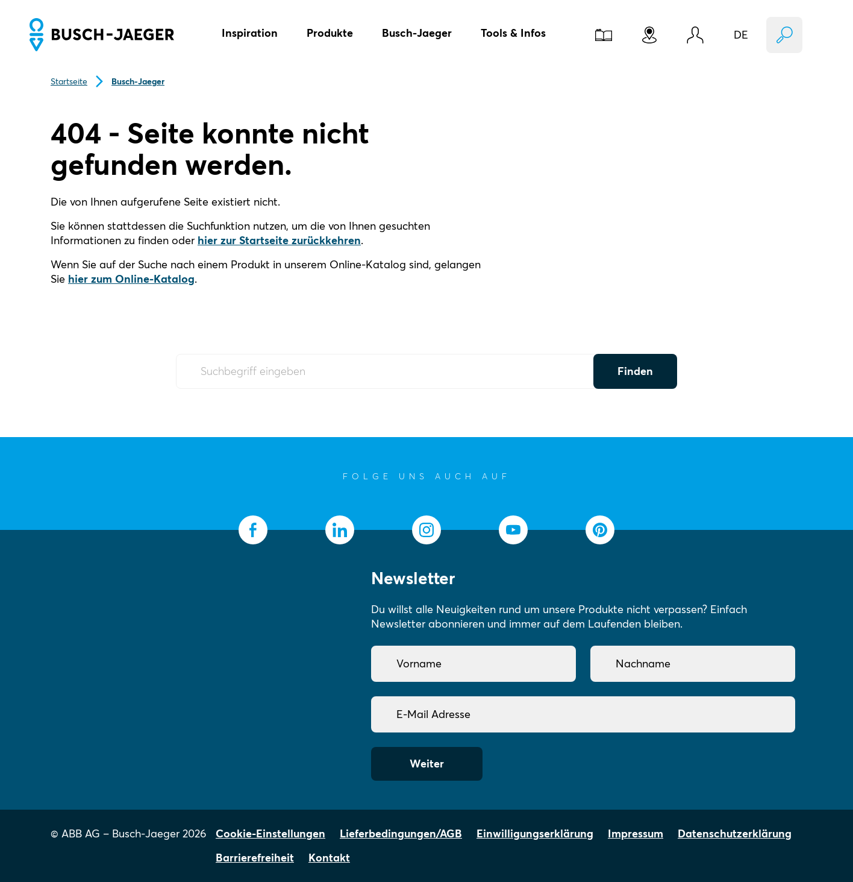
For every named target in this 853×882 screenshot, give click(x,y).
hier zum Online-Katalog (131, 279)
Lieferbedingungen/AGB (401, 833)
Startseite (69, 81)
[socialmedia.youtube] (513, 529)
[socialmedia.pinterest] (600, 529)
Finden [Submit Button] (635, 371)
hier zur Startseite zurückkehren (279, 240)
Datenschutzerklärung (735, 833)
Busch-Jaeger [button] (417, 33)
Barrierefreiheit (255, 858)
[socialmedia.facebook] (253, 529)
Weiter (427, 763)
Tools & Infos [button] (513, 33)
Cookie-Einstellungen (270, 833)
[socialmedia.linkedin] (339, 529)
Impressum (635, 833)
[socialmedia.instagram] (426, 529)
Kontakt (329, 858)
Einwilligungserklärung (534, 833)
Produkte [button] (330, 33)
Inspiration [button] (250, 33)
